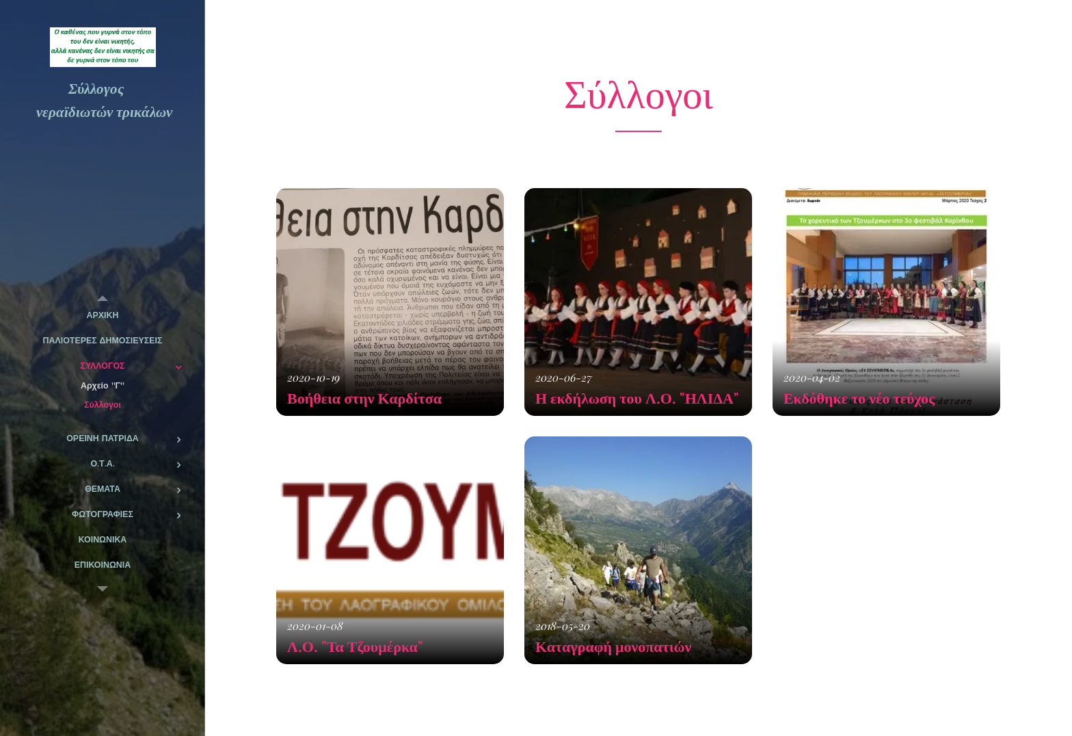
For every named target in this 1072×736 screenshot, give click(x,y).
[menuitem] (102, 316)
